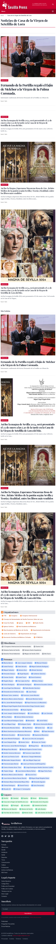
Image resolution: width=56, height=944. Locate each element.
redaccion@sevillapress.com (21, 935)
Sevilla (3, 850)
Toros (3, 860)
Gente (3, 855)
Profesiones (5, 867)
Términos (18, 938)
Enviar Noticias (5, 926)
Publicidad (4, 921)
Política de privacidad (35, 917)
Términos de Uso (6, 891)
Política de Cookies (7, 888)
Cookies (11, 938)
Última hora (4, 847)
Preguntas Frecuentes (8, 924)
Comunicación (5, 862)
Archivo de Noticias (7, 870)
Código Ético (5, 883)
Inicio (2, 15)
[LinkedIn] (12, 836)
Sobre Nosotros (6, 881)
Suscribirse (28, 913)
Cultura (3, 865)
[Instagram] (9, 836)
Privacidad (4, 938)
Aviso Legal (4, 894)
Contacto (4, 896)
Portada (3, 845)
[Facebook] (2, 836)
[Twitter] (5, 836)
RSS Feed (4, 872)
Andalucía (4, 852)
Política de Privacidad (7, 886)
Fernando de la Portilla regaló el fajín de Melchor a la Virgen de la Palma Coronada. (28, 363)
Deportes (4, 857)
